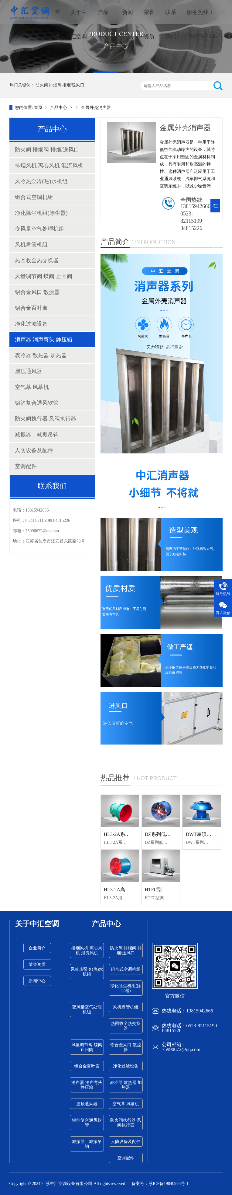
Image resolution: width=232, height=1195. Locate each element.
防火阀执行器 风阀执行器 (46, 419)
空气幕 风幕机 (32, 387)
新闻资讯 (127, 24)
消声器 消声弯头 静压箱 (43, 340)
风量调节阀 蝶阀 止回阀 (43, 276)
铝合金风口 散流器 (37, 292)
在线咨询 (215, 226)
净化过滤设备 (31, 324)
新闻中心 (37, 981)
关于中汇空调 (78, 24)
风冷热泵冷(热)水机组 (41, 181)
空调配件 (26, 466)
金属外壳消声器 (96, 107)
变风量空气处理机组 (39, 229)
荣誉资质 (149, 24)
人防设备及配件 (34, 450)
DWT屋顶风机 (201, 834)
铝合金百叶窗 (31, 308)
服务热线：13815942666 (202, 24)
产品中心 (103, 36)
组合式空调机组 (34, 197)
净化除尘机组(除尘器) (41, 213)
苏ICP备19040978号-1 (168, 1183)
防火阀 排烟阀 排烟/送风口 (60, 85)
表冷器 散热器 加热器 (41, 355)
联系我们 (170, 24)
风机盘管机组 (31, 245)
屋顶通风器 (28, 371)
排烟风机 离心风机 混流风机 (49, 165)
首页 (57, 24)
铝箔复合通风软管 (37, 403)
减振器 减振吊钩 (37, 435)
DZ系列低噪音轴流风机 (170, 834)
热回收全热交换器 (37, 260)
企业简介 (37, 948)
